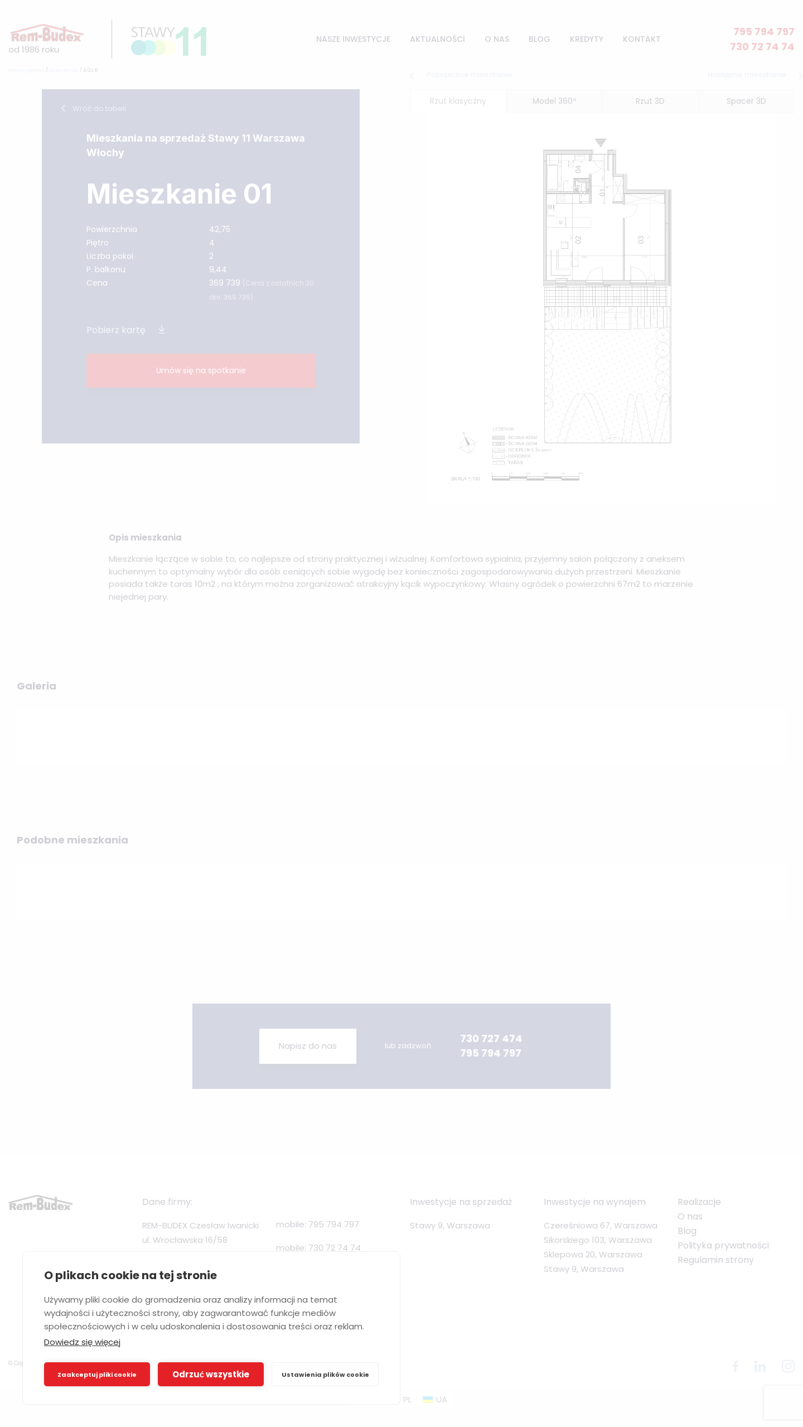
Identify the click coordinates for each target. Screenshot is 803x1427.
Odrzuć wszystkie (210, 1374)
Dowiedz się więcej (82, 1342)
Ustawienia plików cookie (325, 1374)
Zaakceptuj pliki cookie (97, 1374)
